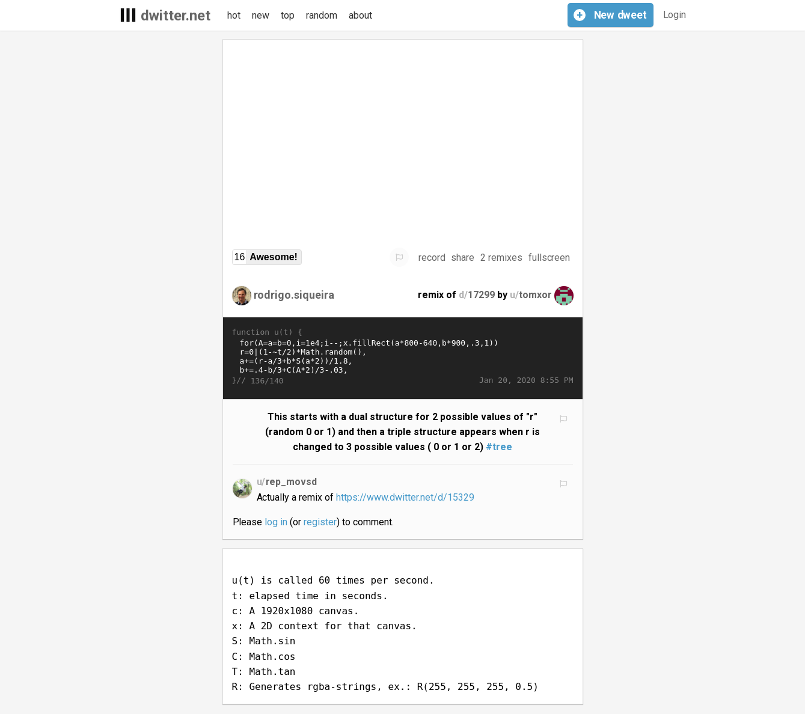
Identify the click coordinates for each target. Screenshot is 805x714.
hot (233, 15)
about (360, 15)
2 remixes (501, 257)
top (288, 15)
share (462, 257)
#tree (499, 447)
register (320, 522)
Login (675, 14)
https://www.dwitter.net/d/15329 (405, 497)
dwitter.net (176, 15)
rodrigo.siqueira (294, 294)
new (260, 15)
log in (276, 522)
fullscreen (549, 257)
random (321, 15)
